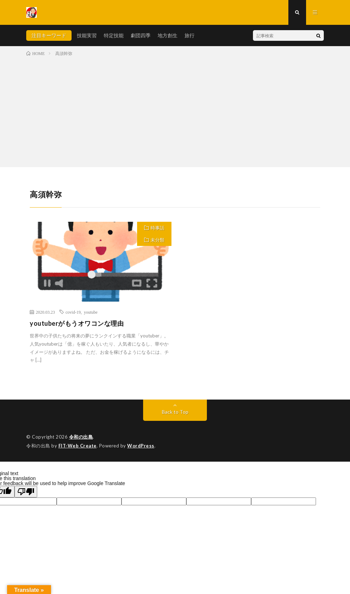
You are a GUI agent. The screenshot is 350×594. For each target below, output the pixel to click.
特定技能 (114, 35)
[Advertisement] (175, 110)
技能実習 (87, 35)
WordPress (140, 446)
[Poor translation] (26, 491)
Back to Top (175, 412)
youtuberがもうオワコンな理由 (77, 323)
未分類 (157, 240)
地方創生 (167, 35)
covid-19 (73, 312)
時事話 (157, 228)
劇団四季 (141, 35)
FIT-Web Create (77, 446)
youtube (91, 312)
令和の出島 (81, 437)
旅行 (189, 35)
